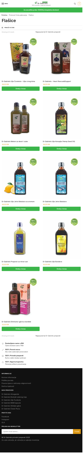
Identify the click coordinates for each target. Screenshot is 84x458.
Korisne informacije (9, 378)
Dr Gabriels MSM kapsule (11, 404)
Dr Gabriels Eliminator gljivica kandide (16, 322)
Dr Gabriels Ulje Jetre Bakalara (55, 202)
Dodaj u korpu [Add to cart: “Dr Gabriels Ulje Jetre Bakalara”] (62, 209)
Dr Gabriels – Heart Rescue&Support (57, 81)
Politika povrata (7, 381)
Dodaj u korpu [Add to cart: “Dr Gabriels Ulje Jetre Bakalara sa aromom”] (21, 209)
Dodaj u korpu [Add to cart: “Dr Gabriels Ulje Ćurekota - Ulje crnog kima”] (21, 88)
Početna (4, 15)
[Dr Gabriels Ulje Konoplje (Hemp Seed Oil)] (62, 116)
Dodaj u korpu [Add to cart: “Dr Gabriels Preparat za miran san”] (21, 269)
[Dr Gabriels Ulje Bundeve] (62, 237)
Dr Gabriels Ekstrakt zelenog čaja (14, 398)
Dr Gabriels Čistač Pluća (11, 410)
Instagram (5, 420)
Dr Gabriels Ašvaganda (10, 395)
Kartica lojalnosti (8, 387)
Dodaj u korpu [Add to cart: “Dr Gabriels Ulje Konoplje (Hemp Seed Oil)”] (62, 149)
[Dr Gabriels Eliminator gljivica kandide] (21, 297)
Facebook (5, 417)
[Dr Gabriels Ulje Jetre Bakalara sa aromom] (21, 177)
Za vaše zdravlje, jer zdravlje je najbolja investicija (20, 441)
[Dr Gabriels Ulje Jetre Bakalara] (62, 177)
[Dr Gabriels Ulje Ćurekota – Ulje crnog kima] (21, 56)
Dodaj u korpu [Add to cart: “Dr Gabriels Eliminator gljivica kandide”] (21, 329)
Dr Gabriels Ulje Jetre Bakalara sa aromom (18, 202)
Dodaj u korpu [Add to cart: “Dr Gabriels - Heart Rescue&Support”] (62, 88)
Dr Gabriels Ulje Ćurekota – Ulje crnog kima (18, 81)
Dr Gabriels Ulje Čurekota (11, 401)
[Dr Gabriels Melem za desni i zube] (21, 116)
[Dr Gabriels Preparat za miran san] (21, 237)
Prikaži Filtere (7, 28)
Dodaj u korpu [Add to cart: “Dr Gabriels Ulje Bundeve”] (62, 269)
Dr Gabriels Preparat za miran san (15, 262)
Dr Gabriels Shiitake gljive (11, 407)
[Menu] (5, 3)
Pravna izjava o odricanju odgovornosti (16, 384)
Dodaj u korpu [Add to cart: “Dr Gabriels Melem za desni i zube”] (21, 149)
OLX (3, 423)
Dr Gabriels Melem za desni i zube (15, 142)
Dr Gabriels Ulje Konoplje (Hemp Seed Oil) (59, 142)
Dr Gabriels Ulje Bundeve (52, 262)
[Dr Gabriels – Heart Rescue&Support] (62, 56)
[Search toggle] (75, 3)
